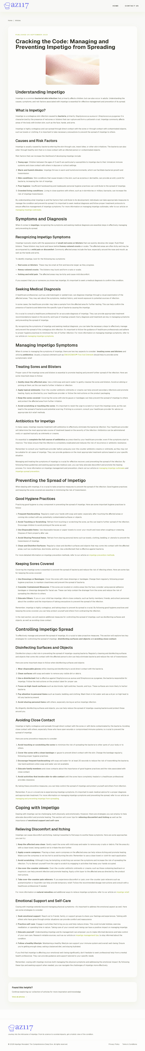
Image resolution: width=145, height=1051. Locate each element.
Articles (18, 20)
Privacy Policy (114, 1044)
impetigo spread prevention (27, 471)
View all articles (19, 997)
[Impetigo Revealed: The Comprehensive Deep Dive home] (17, 5)
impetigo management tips (87, 935)
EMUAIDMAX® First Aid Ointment (78, 355)
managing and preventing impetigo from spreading (37, 798)
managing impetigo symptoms (41, 336)
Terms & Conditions (129, 1044)
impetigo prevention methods (101, 555)
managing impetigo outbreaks (28, 210)
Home (116, 6)
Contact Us (132, 6)
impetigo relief (122, 892)
